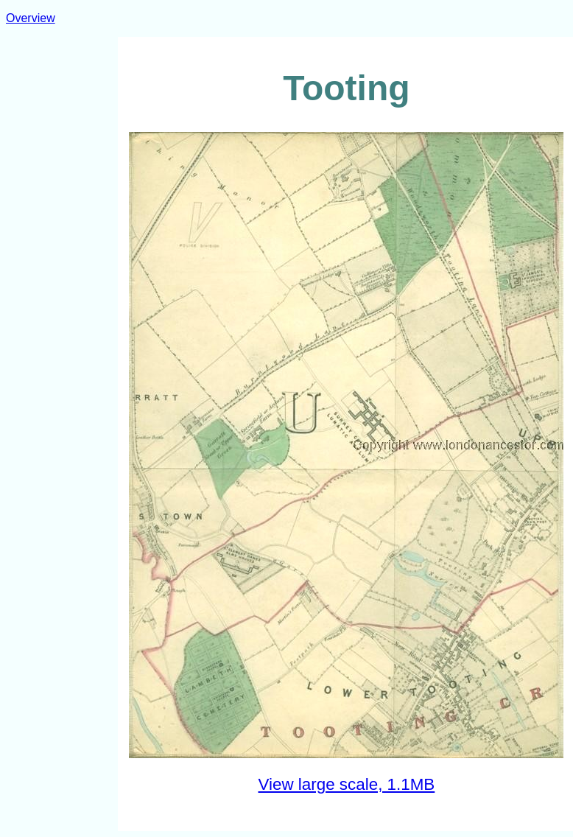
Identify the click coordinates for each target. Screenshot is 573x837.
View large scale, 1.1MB (347, 784)
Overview (30, 18)
